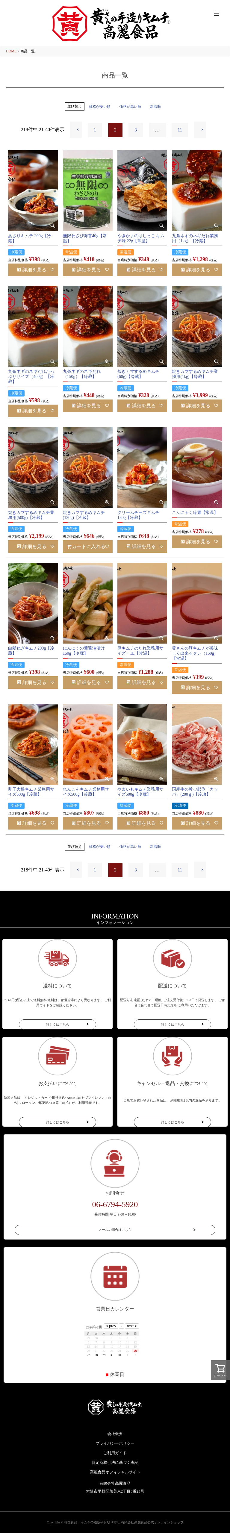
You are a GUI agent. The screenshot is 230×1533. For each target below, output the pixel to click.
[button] (76, 130)
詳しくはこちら (57, 1024)
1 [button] (95, 129)
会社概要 (115, 1433)
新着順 (155, 107)
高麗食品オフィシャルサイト (115, 1472)
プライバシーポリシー (115, 1443)
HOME (11, 51)
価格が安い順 (100, 107)
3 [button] (135, 129)
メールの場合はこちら (115, 1229)
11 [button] (180, 129)
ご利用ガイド (115, 1453)
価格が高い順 (130, 107)
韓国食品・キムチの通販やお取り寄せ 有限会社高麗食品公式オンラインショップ (124, 1522)
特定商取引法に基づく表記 (115, 1462)
